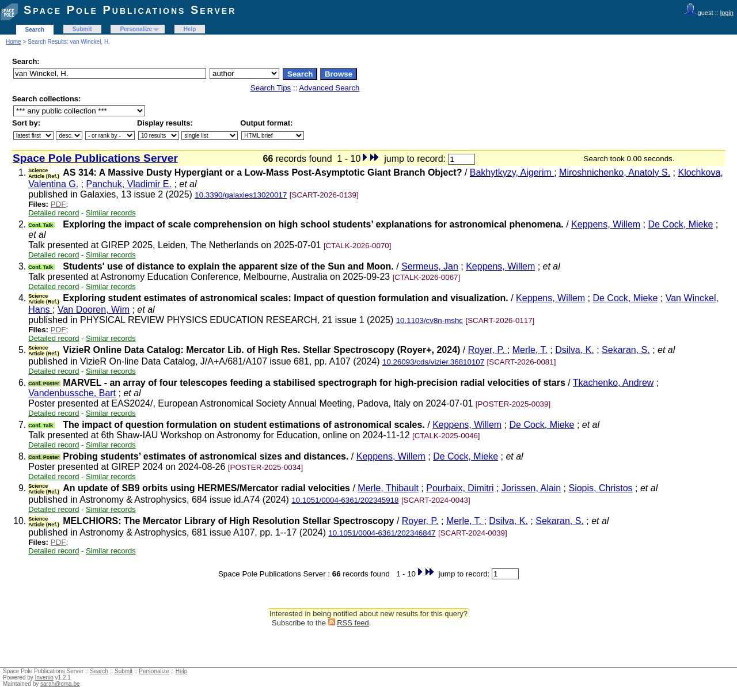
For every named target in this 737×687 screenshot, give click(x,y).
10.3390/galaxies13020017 (241, 195)
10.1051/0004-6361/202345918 (344, 500)
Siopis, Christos (600, 488)
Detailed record (53, 212)
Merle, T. (530, 350)
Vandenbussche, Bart (72, 393)
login (727, 12)
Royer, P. (487, 350)
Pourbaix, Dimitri (459, 488)
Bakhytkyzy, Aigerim (512, 172)
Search (34, 29)
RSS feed (353, 622)
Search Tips (270, 87)
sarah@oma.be (60, 684)
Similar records (111, 212)
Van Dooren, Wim (94, 309)
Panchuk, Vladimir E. (129, 184)
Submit (82, 29)
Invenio (44, 677)
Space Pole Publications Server (130, 9)
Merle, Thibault (388, 488)
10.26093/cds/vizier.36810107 (433, 362)
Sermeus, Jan (429, 266)
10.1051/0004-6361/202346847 (381, 533)
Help (190, 29)
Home (13, 42)
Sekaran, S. (626, 350)
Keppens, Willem (605, 224)
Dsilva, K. (574, 350)
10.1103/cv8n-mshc (429, 320)
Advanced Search (329, 87)
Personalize (136, 29)
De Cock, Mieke (680, 224)
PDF (58, 204)
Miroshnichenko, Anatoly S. (614, 172)
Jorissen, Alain (531, 488)
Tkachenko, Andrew (613, 383)
